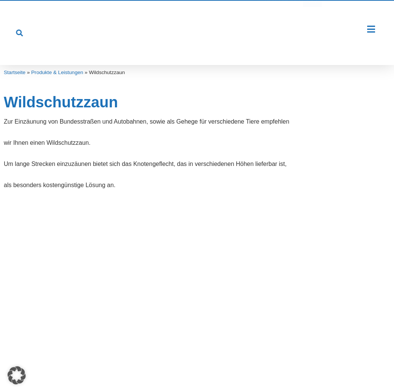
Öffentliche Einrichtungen (49, 318)
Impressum (165, 371)
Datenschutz (202, 371)
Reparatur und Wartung (145, 301)
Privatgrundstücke (39, 284)
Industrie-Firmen (37, 301)
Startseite (14, 72)
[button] (16, 375)
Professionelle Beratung (146, 284)
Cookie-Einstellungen (289, 371)
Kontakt (233, 371)
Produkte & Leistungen (57, 72)
